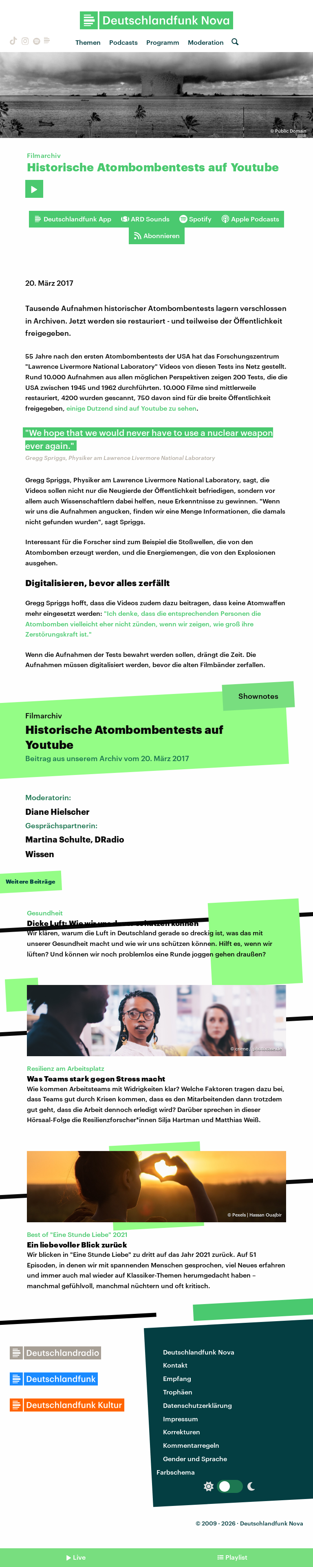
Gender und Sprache (195, 1458)
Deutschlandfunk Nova (198, 1352)
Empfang (177, 1378)
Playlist (236, 1557)
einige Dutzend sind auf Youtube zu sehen (131, 408)
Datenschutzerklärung (197, 1405)
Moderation (206, 42)
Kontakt (175, 1365)
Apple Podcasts (250, 219)
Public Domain (290, 131)
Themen (88, 42)
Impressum (180, 1419)
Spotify (195, 219)
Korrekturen (181, 1432)
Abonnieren (157, 236)
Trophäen (177, 1392)
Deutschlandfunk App (72, 219)
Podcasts (123, 42)
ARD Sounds (145, 219)
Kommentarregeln (191, 1445)
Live (79, 1557)
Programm (162, 42)
